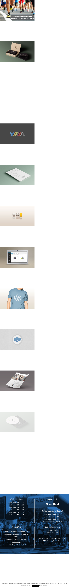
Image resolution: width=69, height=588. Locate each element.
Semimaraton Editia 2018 (16, 515)
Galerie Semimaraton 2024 (52, 514)
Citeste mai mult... (43, 585)
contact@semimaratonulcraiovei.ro (18, 531)
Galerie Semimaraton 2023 (52, 517)
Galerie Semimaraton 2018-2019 (52, 522)
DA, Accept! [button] (35, 585)
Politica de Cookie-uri (52, 532)
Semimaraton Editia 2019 (16, 512)
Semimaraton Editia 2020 (16, 510)
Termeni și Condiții (53, 530)
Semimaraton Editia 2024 (16, 502)
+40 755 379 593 (18, 539)
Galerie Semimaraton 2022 (52, 519)
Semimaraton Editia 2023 (16, 505)
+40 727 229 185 (24, 534)
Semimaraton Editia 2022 (16, 507)
